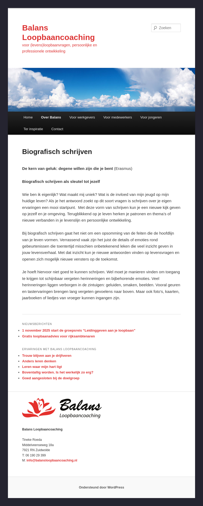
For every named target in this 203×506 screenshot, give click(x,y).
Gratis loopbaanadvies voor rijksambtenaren (58, 336)
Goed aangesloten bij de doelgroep (51, 378)
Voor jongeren (151, 117)
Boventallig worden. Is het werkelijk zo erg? (57, 372)
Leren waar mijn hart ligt (42, 367)
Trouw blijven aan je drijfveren (46, 356)
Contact (57, 129)
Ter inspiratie (33, 129)
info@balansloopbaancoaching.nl (51, 460)
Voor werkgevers (82, 117)
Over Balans (51, 117)
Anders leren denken (39, 361)
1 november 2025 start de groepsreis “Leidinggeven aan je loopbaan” (78, 330)
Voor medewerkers (117, 117)
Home (28, 117)
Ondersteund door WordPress (101, 487)
